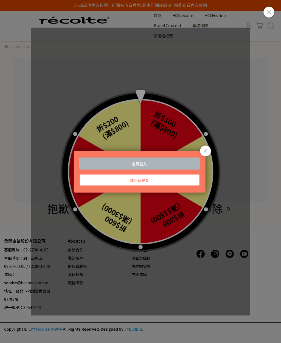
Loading (140, 171)
